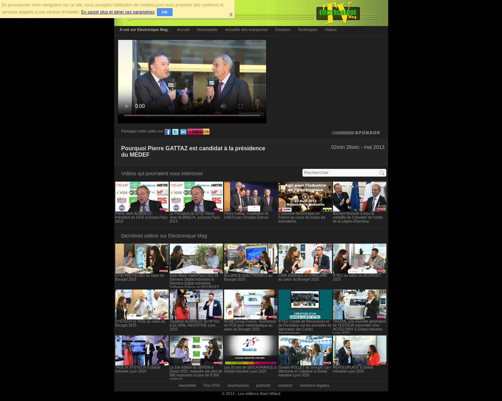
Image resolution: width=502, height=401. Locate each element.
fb (167, 132)
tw (175, 132)
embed (198, 132)
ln (183, 132)
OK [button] (165, 12)
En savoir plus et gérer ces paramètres (117, 12)
